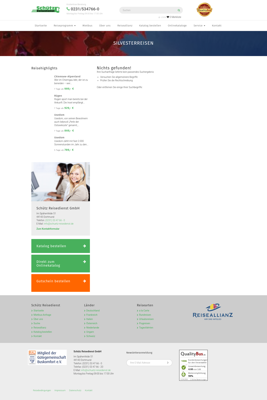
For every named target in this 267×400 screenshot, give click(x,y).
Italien (89, 319)
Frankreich (91, 314)
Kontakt (217, 25)
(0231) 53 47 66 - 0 (55, 220)
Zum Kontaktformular (47, 228)
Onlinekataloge (177, 25)
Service (199, 25)
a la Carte (144, 310)
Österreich (91, 323)
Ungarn (90, 331)
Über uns (105, 25)
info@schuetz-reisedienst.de (58, 223)
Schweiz (90, 336)
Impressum (60, 390)
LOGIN (162, 17)
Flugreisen (144, 323)
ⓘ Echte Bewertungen (198, 379)
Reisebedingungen (42, 390)
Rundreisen (145, 314)
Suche (37, 323)
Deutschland (93, 310)
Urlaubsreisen (146, 319)
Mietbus (87, 25)
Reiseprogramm (65, 25)
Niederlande (92, 327)
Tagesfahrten (146, 327)
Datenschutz (75, 390)
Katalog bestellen (150, 25)
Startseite (41, 25)
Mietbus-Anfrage (42, 314)
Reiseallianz (124, 25)
